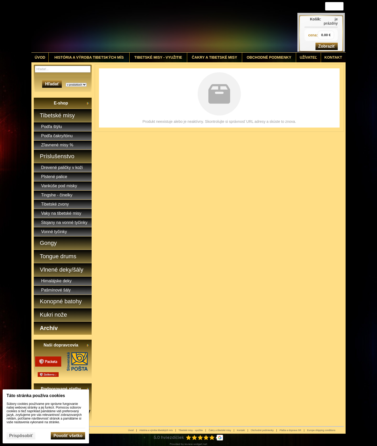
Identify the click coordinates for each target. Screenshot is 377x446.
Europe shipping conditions (321, 430)
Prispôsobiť (21, 435)
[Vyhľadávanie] (63, 69)
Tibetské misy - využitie (191, 430)
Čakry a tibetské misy (220, 430)
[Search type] (76, 85)
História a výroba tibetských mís (156, 430)
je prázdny (331, 21)
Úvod (131, 430)
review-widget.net (195, 444)
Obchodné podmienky (262, 430)
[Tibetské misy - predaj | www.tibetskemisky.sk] (149, 26)
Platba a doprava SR (290, 430)
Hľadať (52, 84)
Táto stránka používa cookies (36, 395)
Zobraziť (326, 46)
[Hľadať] (87, 69)
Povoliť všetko (67, 435)
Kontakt (241, 430)
